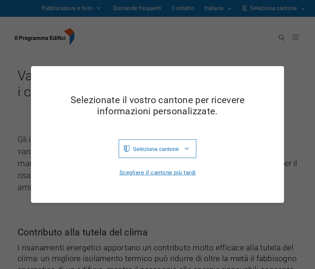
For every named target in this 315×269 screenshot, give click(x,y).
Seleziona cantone (156, 149)
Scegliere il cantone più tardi (157, 173)
